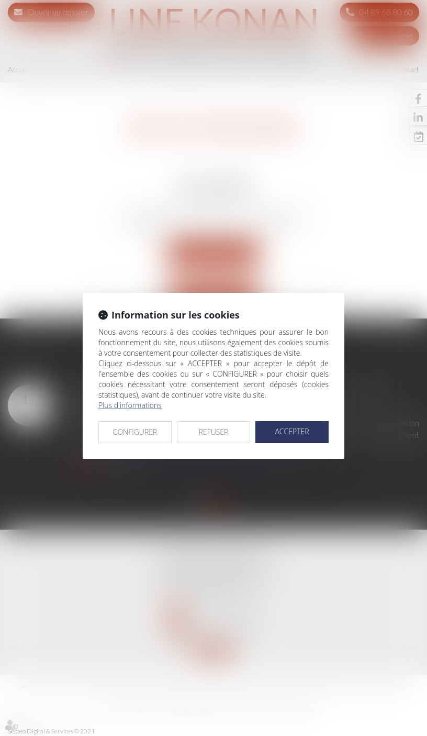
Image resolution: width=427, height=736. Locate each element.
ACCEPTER (292, 431)
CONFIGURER (135, 432)
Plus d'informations (130, 405)
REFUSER (214, 432)
